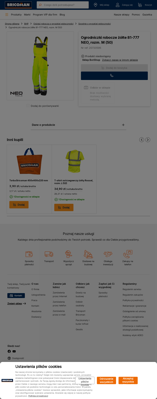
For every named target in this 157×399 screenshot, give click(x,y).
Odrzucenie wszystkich (106, 380)
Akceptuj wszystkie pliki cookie (128, 380)
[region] (78, 380)
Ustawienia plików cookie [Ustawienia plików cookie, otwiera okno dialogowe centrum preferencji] (84, 380)
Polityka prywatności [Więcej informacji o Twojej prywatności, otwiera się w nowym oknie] (38, 396)
